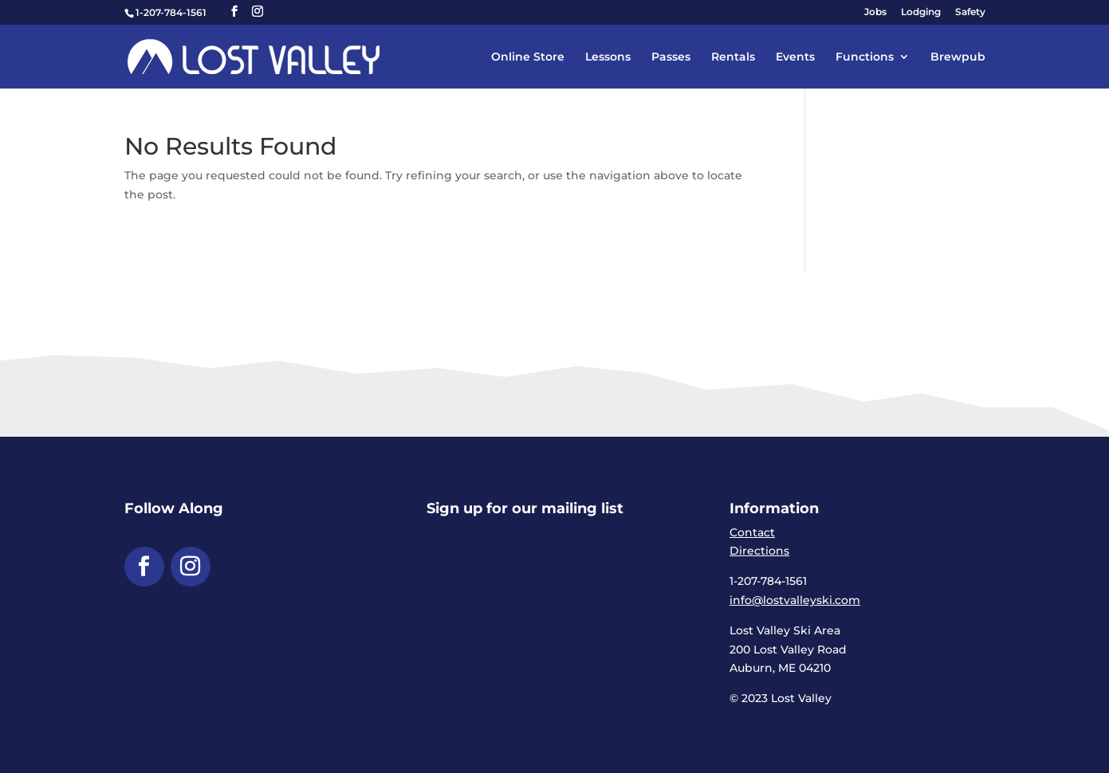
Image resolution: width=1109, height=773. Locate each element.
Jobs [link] (875, 12)
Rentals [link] (733, 57)
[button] (234, 12)
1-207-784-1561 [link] (171, 12)
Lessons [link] (608, 57)
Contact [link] (752, 532)
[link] (254, 56)
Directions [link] (759, 550)
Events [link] (795, 57)
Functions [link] (865, 57)
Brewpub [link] (957, 57)
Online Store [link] (527, 57)
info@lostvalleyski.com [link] (795, 600)
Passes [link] (670, 57)
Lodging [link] (921, 12)
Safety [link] (970, 12)
